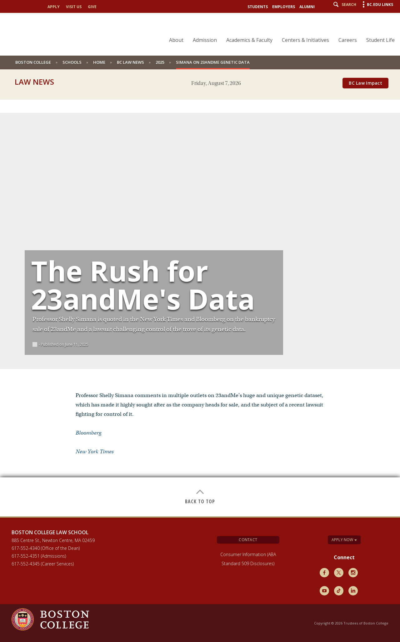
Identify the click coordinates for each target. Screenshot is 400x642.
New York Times (95, 451)
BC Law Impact (365, 83)
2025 (160, 62)
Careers (347, 40)
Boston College (33, 62)
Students (258, 7)
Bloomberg (88, 433)
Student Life (380, 40)
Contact (248, 539)
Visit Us (74, 7)
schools (72, 62)
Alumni (307, 7)
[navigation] (278, 29)
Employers (283, 7)
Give (92, 7)
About (176, 40)
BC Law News (130, 62)
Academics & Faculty (249, 40)
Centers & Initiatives (305, 40)
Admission (205, 40)
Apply (54, 7)
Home (99, 62)
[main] (200, 303)
